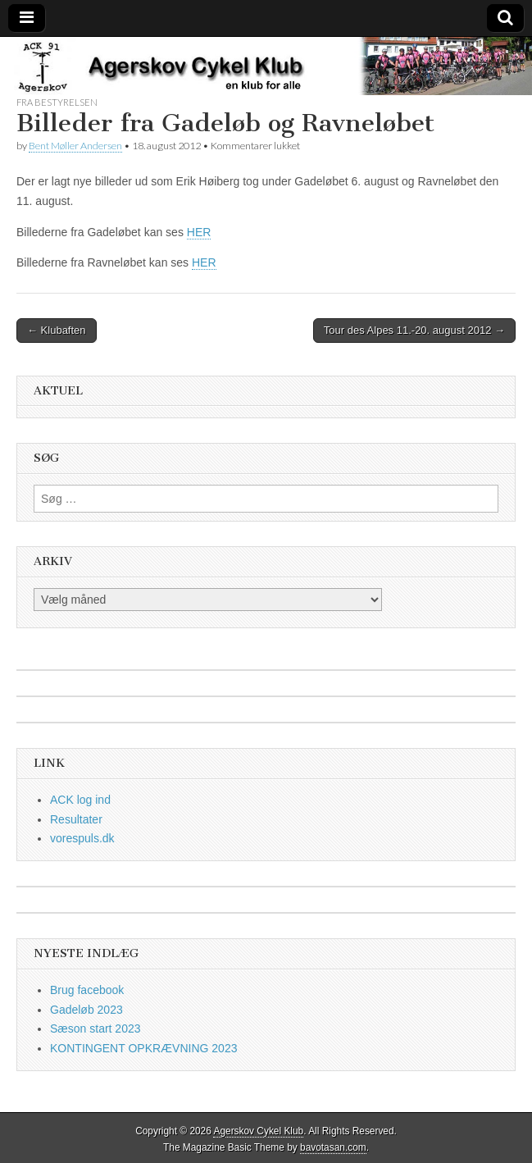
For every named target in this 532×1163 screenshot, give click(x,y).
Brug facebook (87, 990)
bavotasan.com (333, 1147)
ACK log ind (80, 799)
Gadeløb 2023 (86, 1009)
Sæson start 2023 (95, 1028)
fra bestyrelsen (57, 102)
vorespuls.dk (82, 838)
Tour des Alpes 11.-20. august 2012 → (414, 330)
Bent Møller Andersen (75, 145)
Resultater (76, 819)
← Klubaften (56, 330)
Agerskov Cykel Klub (258, 1131)
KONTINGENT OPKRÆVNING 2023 (143, 1048)
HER (199, 232)
